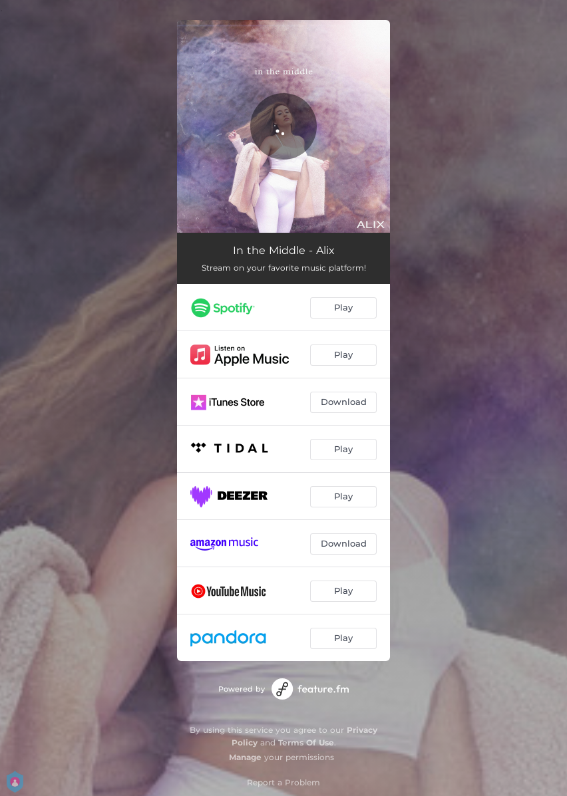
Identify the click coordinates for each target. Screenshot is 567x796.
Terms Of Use (306, 742)
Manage (245, 757)
